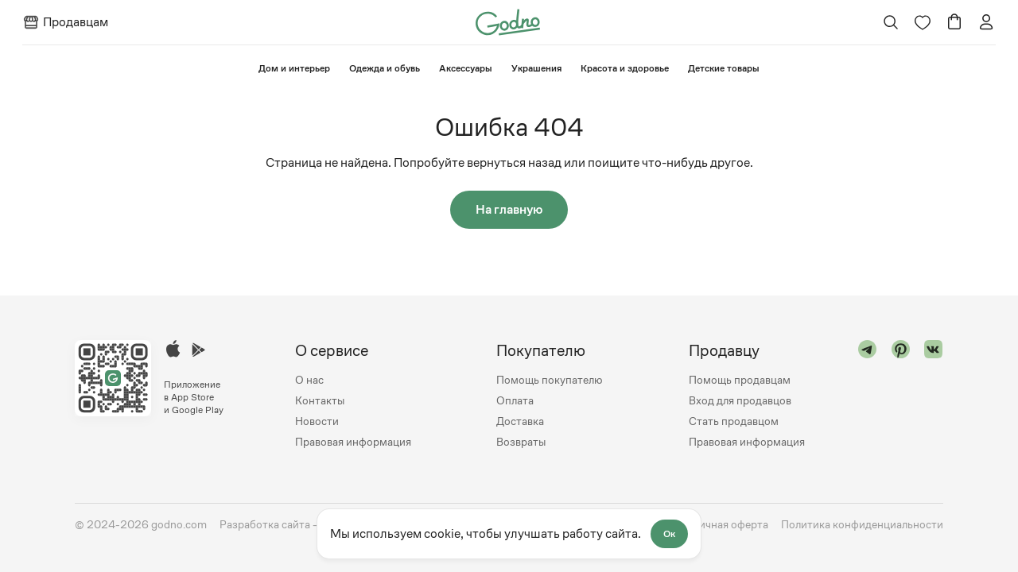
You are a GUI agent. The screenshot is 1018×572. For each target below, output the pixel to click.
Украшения (536, 68)
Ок (669, 533)
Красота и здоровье (625, 68)
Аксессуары (465, 68)
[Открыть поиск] (891, 22)
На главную (509, 209)
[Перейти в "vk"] (933, 396)
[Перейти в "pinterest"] (901, 396)
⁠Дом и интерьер (294, 68)
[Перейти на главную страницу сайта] (508, 21)
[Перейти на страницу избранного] (922, 22)
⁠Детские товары (724, 68)
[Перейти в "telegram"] (867, 396)
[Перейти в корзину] (954, 22)
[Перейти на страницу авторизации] (986, 22)
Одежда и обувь (384, 68)
